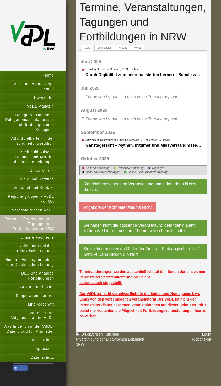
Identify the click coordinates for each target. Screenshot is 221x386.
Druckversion (90, 334)
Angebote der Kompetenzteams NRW (117, 207)
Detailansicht (104, 47)
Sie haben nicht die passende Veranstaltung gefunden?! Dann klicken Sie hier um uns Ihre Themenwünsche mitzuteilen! (139, 228)
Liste (87, 47)
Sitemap (112, 334)
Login (206, 334)
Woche (123, 47)
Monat (137, 47)
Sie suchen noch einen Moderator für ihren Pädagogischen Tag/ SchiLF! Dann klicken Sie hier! (141, 252)
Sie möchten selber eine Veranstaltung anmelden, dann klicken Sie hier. (140, 187)
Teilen (20, 368)
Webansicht (201, 339)
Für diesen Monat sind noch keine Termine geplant (131, 97)
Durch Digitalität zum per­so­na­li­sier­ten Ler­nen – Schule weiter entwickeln (143, 75)
